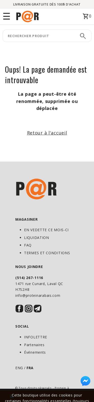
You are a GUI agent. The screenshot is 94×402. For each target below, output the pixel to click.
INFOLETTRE (35, 337)
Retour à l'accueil (47, 133)
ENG (19, 367)
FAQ (28, 245)
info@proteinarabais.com (37, 295)
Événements (35, 352)
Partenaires (34, 344)
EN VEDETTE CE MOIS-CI (46, 229)
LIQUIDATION (36, 237)
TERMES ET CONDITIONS (47, 252)
